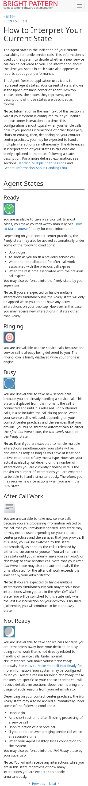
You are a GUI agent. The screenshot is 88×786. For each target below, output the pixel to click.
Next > (54, 783)
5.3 (17, 21)
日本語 (10, 16)
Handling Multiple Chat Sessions (41, 163)
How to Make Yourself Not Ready (51, 665)
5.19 (9, 21)
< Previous (37, 783)
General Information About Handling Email (36, 168)
